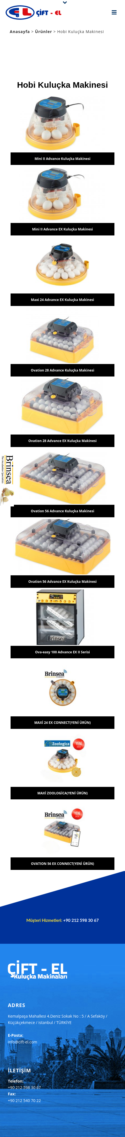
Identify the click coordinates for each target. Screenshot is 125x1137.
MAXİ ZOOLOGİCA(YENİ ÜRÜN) (62, 793)
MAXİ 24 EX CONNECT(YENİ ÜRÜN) (62, 722)
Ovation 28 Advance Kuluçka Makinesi (62, 370)
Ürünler (44, 31)
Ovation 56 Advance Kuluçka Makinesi (62, 511)
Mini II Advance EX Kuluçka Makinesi (62, 229)
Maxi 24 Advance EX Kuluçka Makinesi (62, 299)
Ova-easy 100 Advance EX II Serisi (62, 652)
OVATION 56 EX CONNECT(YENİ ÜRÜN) (62, 863)
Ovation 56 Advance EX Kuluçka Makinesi (62, 581)
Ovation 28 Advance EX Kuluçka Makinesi (62, 440)
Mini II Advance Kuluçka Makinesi (62, 158)
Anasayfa (20, 31)
